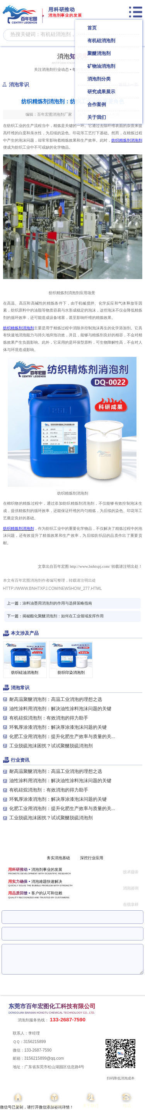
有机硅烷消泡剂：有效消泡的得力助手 (48, 718)
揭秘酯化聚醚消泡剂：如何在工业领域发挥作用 (63, 616)
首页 (18, 1099)
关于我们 (91, 1099)
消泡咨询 (130, 888)
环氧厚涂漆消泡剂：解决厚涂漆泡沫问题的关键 (58, 727)
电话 (127, 1099)
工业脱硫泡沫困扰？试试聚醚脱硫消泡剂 (51, 746)
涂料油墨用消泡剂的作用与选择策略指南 (57, 603)
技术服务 (130, 871)
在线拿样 (130, 904)
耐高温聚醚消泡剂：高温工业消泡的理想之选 (55, 699)
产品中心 (54, 1099)
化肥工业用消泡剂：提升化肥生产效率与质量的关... (62, 736)
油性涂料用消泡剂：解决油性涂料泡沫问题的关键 (60, 708)
